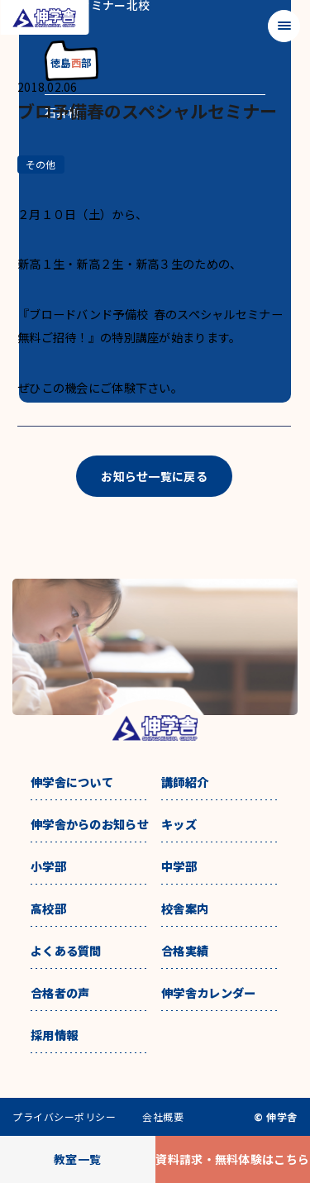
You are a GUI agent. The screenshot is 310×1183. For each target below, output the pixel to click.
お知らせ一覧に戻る (154, 476)
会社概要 (163, 1117)
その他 (41, 164)
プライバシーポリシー (64, 1117)
